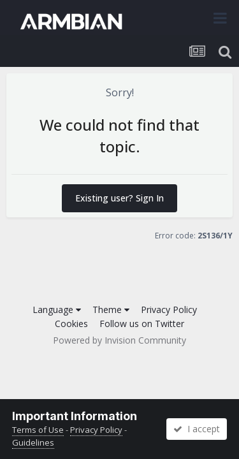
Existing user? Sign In (119, 198)
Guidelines (33, 442)
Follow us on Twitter (141, 323)
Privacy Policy (169, 309)
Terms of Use (38, 429)
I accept (196, 429)
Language (57, 309)
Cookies (71, 323)
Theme (110, 309)
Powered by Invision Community (119, 340)
